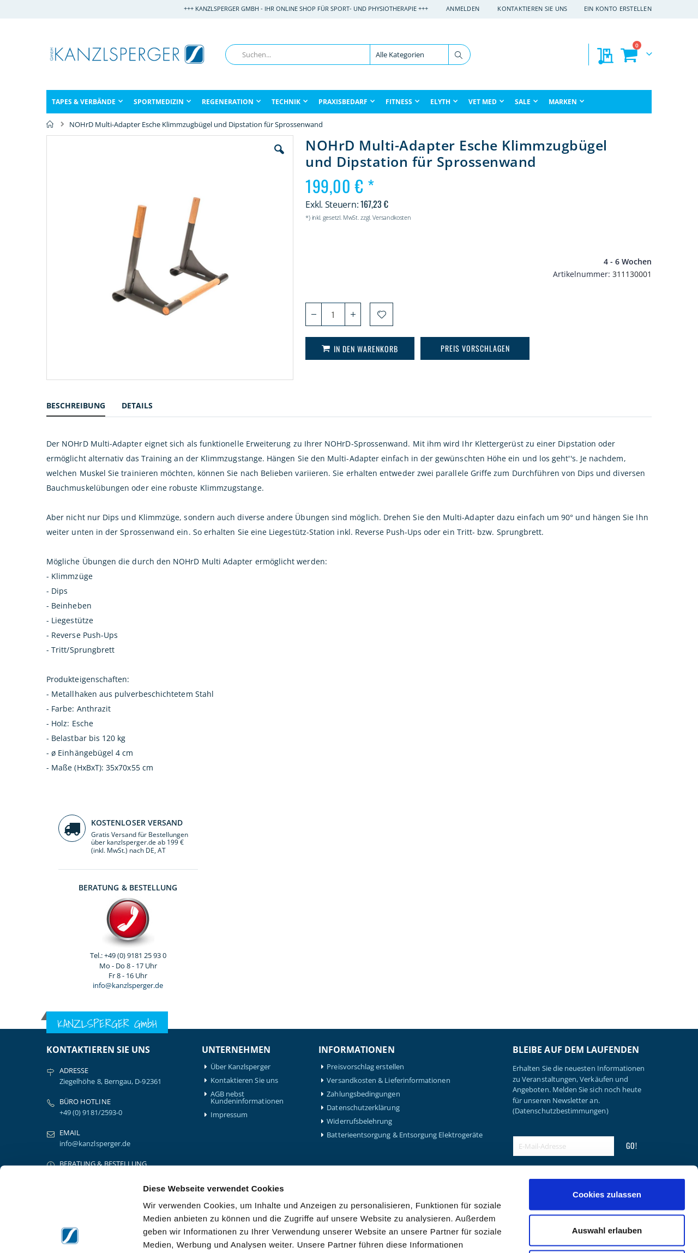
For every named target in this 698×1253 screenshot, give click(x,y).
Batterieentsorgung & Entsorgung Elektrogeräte (405, 946)
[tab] (84, 410)
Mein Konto (229, 1054)
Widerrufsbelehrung (359, 932)
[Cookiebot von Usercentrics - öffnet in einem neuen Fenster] (70, 1232)
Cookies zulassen (607, 1110)
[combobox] (348, 54)
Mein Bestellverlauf (241, 1067)
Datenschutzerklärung (363, 919)
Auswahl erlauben (607, 1145)
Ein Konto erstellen (618, 8)
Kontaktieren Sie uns (532, 8)
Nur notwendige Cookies (607, 1181)
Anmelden (462, 8)
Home (50, 124)
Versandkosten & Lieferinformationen (388, 891)
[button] (217, 157)
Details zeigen (579, 1231)
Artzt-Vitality (66, 1067)
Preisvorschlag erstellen (365, 878)
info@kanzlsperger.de (582, 313)
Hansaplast (142, 1054)
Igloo (132, 1067)
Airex (54, 1054)
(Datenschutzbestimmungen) (561, 922)
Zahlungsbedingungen (363, 905)
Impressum (229, 926)
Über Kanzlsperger (240, 878)
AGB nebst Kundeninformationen (247, 909)
